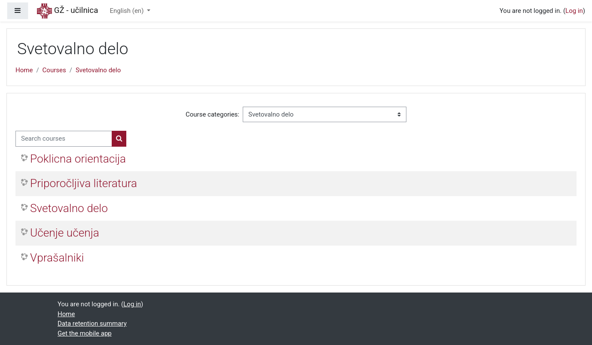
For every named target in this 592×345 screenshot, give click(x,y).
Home (24, 70)
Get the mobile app (85, 333)
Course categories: (212, 114)
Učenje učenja (64, 232)
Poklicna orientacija (78, 158)
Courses (54, 70)
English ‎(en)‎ (128, 11)
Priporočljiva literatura (83, 183)
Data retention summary (92, 323)
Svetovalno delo (98, 70)
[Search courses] (63, 139)
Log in (574, 11)
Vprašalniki (57, 257)
